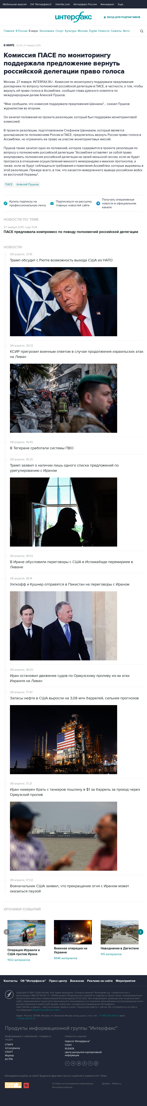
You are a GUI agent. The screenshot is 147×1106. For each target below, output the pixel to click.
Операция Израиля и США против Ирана (23, 952)
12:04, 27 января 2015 (28, 45)
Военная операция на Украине (70, 950)
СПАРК (9, 1044)
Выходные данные (62, 1087)
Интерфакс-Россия (85, 4)
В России (21, 31)
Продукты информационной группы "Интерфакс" (61, 1028)
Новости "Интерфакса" (77, 1041)
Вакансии (77, 981)
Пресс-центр (58, 981)
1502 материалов (18, 960)
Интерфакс (73, 17)
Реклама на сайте (100, 981)
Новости (103, 31)
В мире (33, 31)
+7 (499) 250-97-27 (25, 1018)
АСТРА (9, 1059)
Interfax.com (63, 4)
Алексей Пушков (27, 184)
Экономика (46, 31)
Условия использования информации (72, 1083)
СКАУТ (9, 1051)
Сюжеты (116, 31)
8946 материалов (65, 958)
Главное (9, 31)
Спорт (60, 31)
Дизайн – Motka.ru (111, 1083)
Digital (93, 31)
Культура (70, 31)
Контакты (10, 981)
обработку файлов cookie (46, 1010)
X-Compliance (12, 1048)
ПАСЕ (9, 184)
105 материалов (111, 954)
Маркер (9, 1055)
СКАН (68, 1045)
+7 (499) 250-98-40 (108, 1015)
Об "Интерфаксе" (41, 4)
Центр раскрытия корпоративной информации (83, 1054)
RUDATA (69, 1048)
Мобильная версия (15, 4)
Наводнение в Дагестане (120, 948)
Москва (83, 31)
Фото (126, 31)
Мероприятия (125, 981)
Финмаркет (107, 4)
